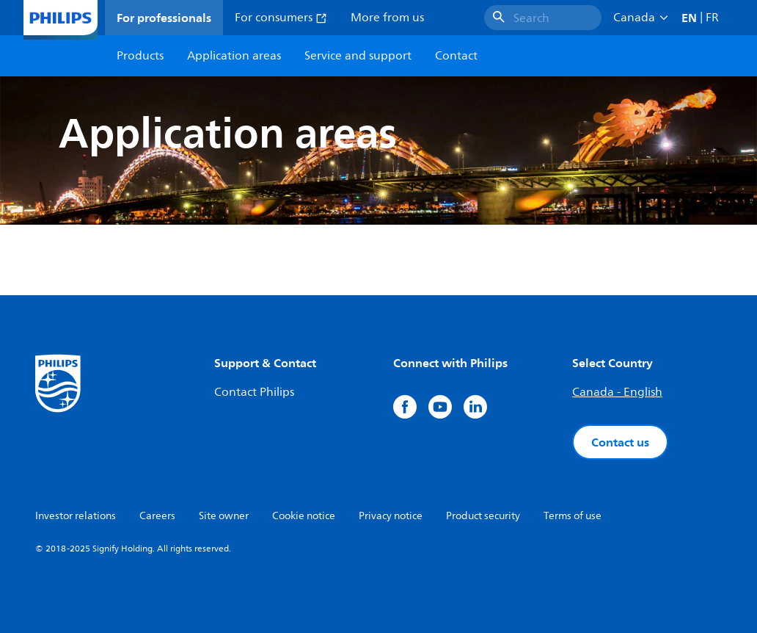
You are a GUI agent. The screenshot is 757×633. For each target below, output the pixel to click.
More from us (387, 17)
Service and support (358, 55)
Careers (157, 515)
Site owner (224, 515)
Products (140, 55)
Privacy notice (391, 515)
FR (712, 17)
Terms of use (572, 515)
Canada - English (617, 392)
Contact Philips (254, 392)
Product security (483, 515)
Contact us (620, 442)
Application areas (234, 55)
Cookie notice (303, 515)
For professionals (164, 17)
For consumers (281, 17)
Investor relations (75, 515)
